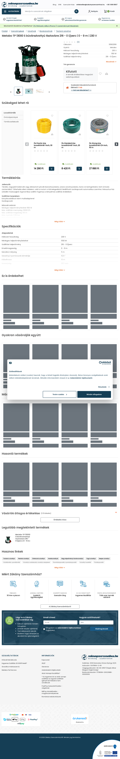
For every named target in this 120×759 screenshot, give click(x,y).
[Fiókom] (93, 11)
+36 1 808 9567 (111, 4)
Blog (54, 4)
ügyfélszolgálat (43, 20)
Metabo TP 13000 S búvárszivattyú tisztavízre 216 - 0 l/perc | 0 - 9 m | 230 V (22, 538)
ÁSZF (43, 663)
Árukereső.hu (80, 722)
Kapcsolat (45, 660)
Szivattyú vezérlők (85, 562)
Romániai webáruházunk (51, 697)
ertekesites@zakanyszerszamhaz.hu (90, 4)
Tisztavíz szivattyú (9, 559)
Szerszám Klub (69, 4)
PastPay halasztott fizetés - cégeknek (52, 687)
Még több (58, 221)
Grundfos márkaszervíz (11, 667)
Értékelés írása (60, 520)
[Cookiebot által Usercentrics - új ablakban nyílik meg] (100, 363)
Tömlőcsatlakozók (11, 122)
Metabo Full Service (9, 670)
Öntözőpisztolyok (11, 117)
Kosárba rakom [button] (51, 169)
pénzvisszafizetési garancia (75, 20)
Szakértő (40, 18)
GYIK (59, 4)
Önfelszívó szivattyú (38, 559)
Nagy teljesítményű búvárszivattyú (72, 559)
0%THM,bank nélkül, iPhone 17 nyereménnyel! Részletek (55, 26)
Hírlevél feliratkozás (9, 660)
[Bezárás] (117, 26)
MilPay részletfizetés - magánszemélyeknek (50, 692)
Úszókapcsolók (98, 562)
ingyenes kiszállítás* (14, 20)
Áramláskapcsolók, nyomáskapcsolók (64, 562)
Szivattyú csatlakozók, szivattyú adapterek (36, 562)
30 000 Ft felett (11, 18)
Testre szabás (60, 394)
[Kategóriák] (11, 11)
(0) (78, 42)
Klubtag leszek (101, 629)
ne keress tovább (108, 20)
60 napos (68, 18)
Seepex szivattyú (104, 559)
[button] (11, 92)
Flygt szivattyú (91, 559)
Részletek (102, 387)
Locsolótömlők (10, 113)
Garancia (45, 667)
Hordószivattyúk (53, 559)
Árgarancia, (106, 18)
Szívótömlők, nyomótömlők (11, 562)
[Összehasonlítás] (106, 73)
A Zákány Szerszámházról (60, 606)
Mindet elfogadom (94, 394)
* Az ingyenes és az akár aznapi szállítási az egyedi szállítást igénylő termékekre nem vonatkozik (54, 680)
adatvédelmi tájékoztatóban (69, 628)
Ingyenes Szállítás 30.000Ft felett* (14, 663)
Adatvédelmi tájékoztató (51, 670)
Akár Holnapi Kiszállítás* (51, 673)
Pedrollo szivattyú (23, 559)
